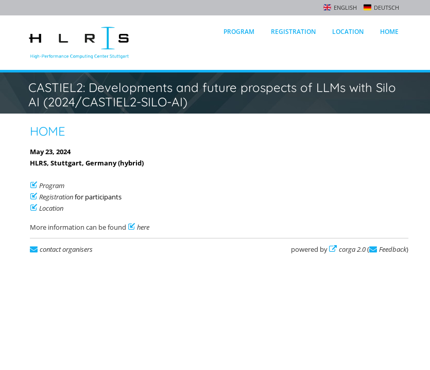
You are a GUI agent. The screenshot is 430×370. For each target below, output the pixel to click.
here (143, 227)
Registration (293, 31)
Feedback (392, 249)
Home (389, 31)
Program (238, 31)
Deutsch (386, 7)
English (345, 7)
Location (348, 31)
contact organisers (66, 249)
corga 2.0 (352, 249)
